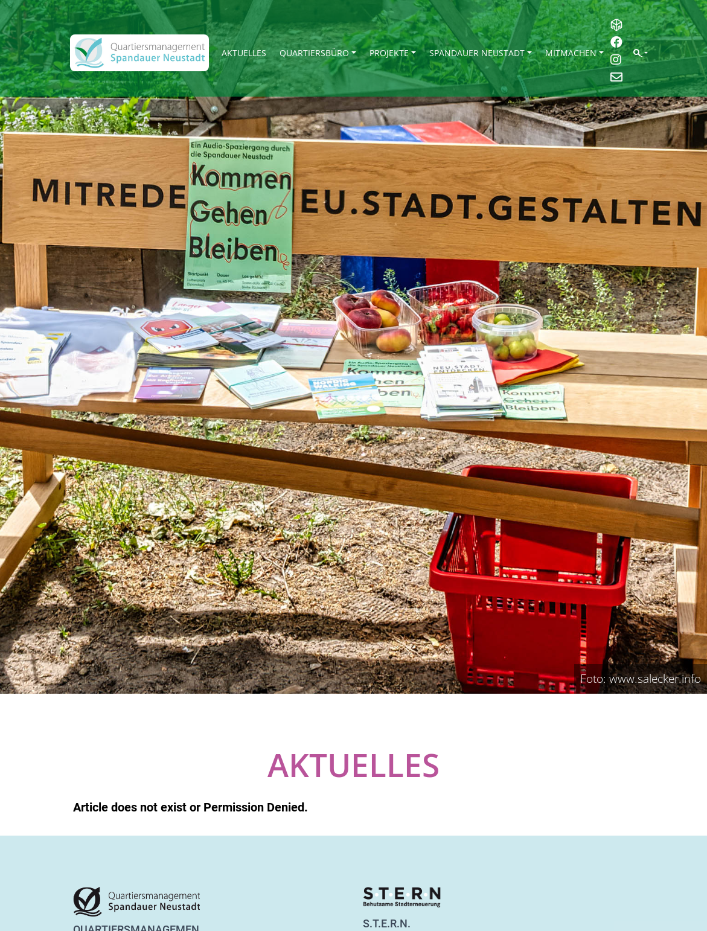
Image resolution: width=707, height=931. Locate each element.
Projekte (389, 53)
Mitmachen (571, 53)
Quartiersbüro (314, 53)
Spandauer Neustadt (477, 53)
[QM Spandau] (139, 52)
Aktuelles (244, 53)
